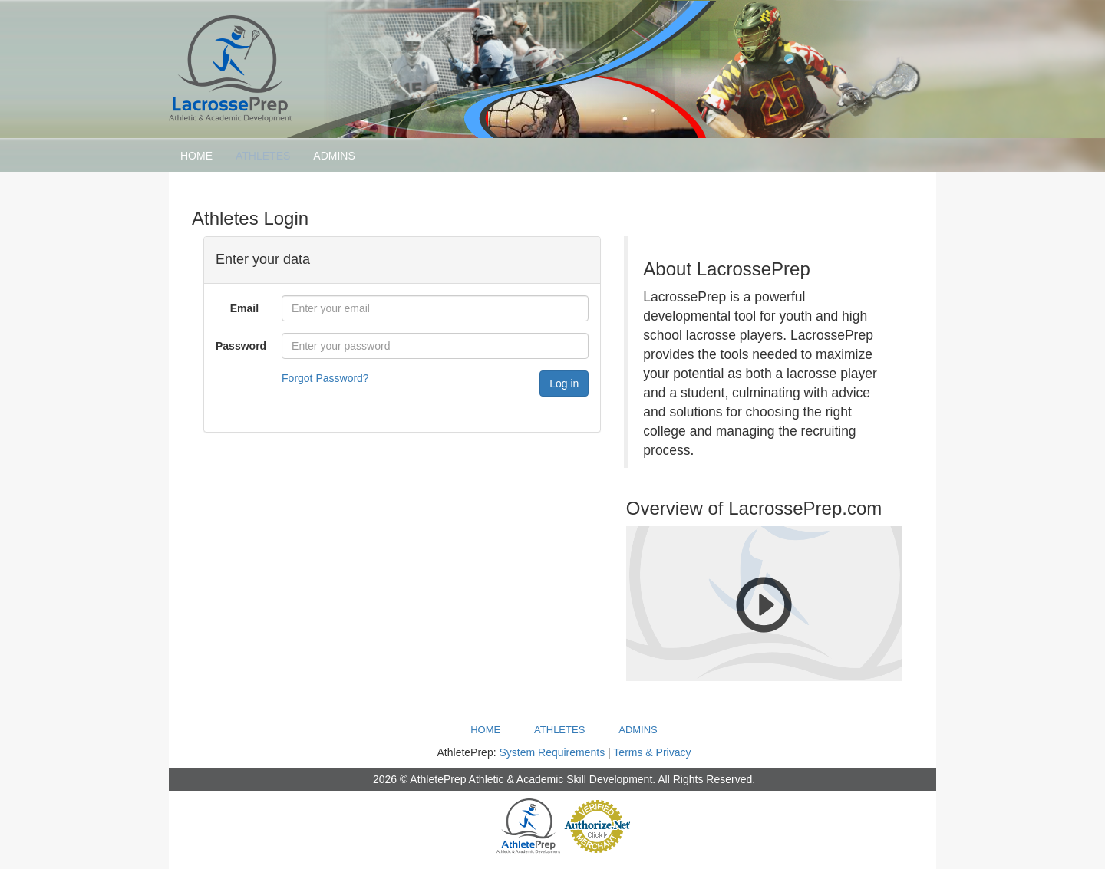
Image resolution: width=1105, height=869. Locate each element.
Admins (334, 156)
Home (196, 156)
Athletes (263, 156)
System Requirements (552, 752)
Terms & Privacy (652, 752)
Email (244, 308)
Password (241, 346)
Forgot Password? (325, 378)
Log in (564, 383)
